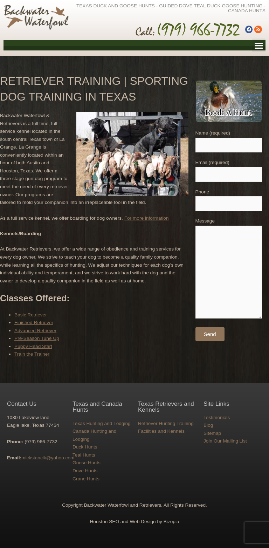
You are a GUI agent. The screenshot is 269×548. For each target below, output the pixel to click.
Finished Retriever (33, 322)
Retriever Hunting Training (166, 423)
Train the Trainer (31, 354)
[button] (258, 45)
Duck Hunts (85, 447)
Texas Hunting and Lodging (102, 423)
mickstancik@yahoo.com (47, 457)
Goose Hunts (87, 462)
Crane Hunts (86, 478)
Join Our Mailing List (225, 441)
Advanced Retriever (35, 330)
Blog (208, 425)
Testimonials (217, 417)
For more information (146, 218)
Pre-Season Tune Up (36, 338)
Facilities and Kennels (161, 431)
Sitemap (212, 433)
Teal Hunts (84, 455)
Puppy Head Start (33, 346)
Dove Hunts (85, 470)
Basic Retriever (30, 314)
